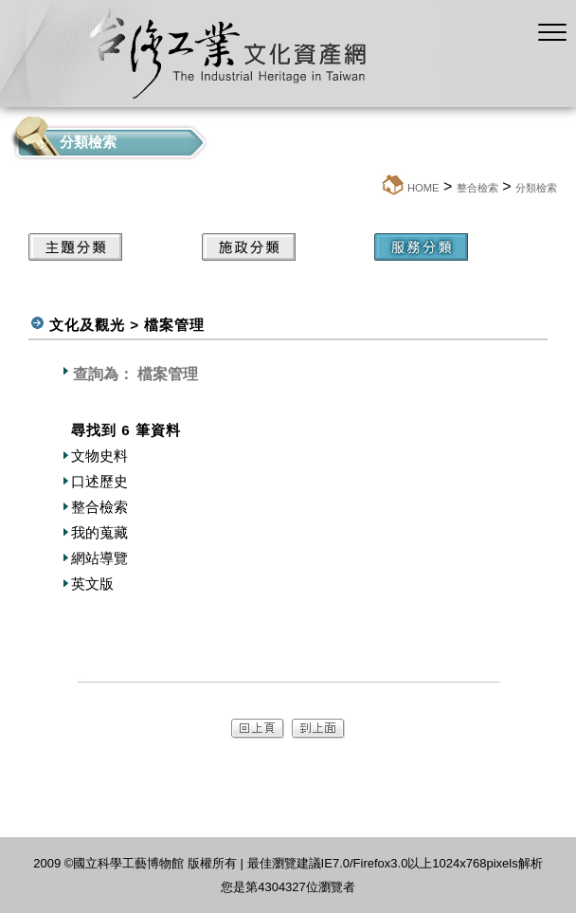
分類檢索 (536, 187)
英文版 (92, 583)
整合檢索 (477, 187)
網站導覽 (99, 558)
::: (374, 187)
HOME (423, 187)
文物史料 (99, 455)
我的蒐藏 (99, 532)
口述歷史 (99, 481)
